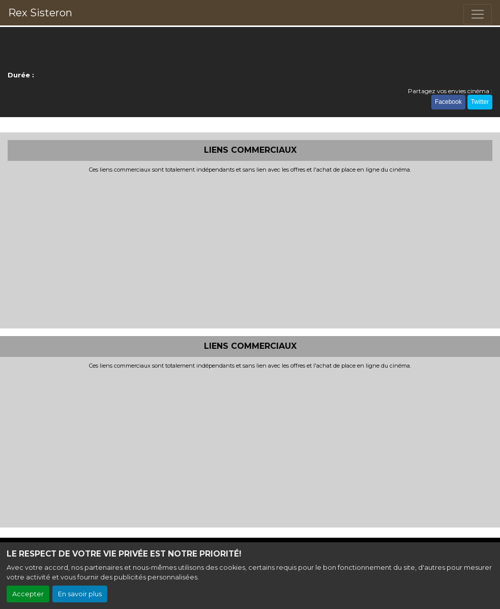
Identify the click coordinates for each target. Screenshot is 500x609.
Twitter (480, 101)
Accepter (28, 594)
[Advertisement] (250, 249)
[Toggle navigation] (477, 14)
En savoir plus (80, 594)
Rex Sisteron (40, 13)
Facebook (448, 101)
